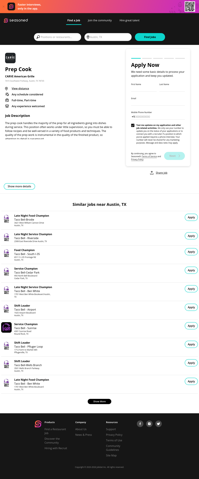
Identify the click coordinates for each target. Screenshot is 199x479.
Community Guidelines (113, 448)
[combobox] (57, 37)
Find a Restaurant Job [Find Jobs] (55, 431)
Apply (191, 217)
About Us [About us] (81, 429)
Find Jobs (150, 37)
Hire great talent (129, 20)
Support (111, 429)
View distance (20, 88)
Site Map (111, 455)
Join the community (100, 20)
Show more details (19, 186)
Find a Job (73, 20)
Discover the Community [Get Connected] (52, 440)
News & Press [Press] (83, 435)
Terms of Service (149, 156)
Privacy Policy (137, 159)
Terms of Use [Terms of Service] (114, 440)
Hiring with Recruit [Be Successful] (56, 448)
